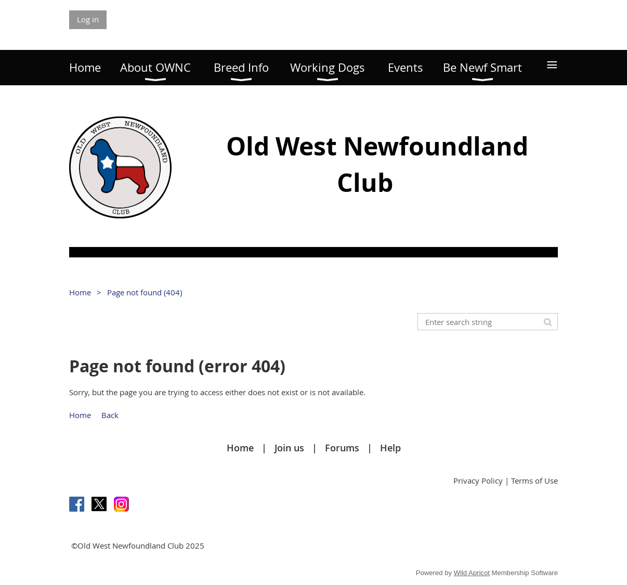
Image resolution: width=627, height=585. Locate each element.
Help (390, 447)
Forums (342, 447)
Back (110, 415)
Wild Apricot (472, 573)
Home (80, 292)
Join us (289, 447)
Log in (88, 19)
